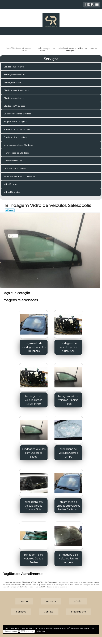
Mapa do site (78, 611)
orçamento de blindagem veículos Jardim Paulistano (68, 505)
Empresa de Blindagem (16, 121)
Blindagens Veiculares (15, 106)
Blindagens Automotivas (16, 90)
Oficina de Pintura (13, 160)
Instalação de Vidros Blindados (19, 145)
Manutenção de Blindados (17, 152)
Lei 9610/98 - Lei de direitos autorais (51, 587)
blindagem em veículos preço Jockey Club (34, 505)
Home (24, 601)
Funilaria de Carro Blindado (17, 129)
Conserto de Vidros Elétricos (17, 113)
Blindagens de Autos (14, 98)
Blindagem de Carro (14, 66)
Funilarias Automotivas (16, 137)
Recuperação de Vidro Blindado (19, 176)
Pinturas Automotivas (15, 168)
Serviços (51, 59)
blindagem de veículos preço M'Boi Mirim (33, 400)
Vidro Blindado (11, 184)
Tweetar (10, 210)
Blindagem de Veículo (15, 74)
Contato (48, 611)
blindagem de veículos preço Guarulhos (68, 347)
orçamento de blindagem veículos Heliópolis (33, 347)
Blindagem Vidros (13, 82)
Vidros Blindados (12, 192)
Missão (78, 601)
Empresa (51, 601)
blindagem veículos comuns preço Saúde (33, 452)
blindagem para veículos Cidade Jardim (33, 558)
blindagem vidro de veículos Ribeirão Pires (68, 400)
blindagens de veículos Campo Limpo (68, 452)
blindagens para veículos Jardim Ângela (68, 558)
